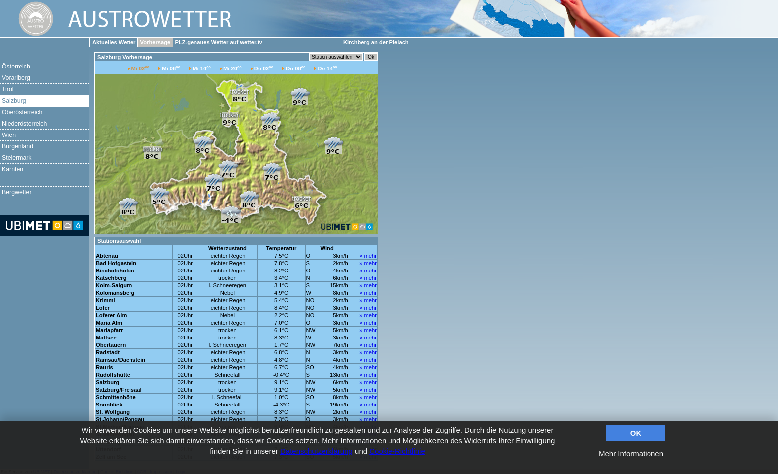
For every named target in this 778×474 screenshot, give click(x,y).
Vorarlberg (16, 77)
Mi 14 (202, 68)
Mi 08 (171, 68)
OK (636, 433)
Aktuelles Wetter (113, 42)
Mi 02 (140, 68)
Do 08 (295, 68)
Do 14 (327, 68)
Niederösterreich (24, 123)
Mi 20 (232, 68)
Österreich (16, 66)
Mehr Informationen (631, 453)
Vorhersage (155, 42)
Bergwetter (17, 192)
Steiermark (17, 157)
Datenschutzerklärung (316, 451)
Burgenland (17, 146)
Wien (9, 135)
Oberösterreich (22, 112)
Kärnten (12, 169)
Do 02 (263, 68)
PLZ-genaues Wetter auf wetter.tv (218, 42)
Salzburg (14, 100)
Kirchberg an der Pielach (376, 42)
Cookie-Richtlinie (397, 451)
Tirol (7, 89)
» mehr (368, 256)
